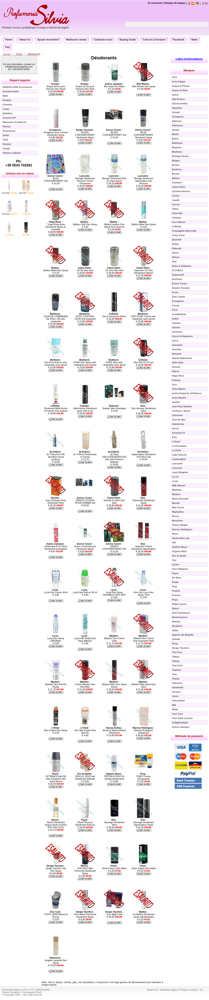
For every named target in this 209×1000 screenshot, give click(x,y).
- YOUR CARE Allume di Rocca (56, 914)
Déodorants (34, 54)
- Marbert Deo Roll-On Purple (55, 684)
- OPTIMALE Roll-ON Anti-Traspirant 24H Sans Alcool (56, 778)
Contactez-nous (103, 39)
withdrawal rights (168, 990)
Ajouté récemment (48, 39)
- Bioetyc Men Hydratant (114, 407)
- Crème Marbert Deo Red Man (85, 684)
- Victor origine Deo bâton (143, 867)
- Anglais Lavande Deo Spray (56, 960)
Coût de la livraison (154, 39)
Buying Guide (127, 39)
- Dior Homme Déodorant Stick (143, 408)
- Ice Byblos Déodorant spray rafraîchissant (143, 914)
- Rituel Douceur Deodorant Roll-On (85, 822)
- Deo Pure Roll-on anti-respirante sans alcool (56, 362)
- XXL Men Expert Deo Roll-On (85, 730)
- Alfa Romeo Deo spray (143, 85)
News (194, 39)
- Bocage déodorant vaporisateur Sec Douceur (143, 180)
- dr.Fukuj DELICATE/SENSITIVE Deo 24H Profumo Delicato (114, 457)
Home (8, 39)
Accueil (6, 54)
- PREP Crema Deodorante (143, 776)
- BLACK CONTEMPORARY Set (114, 132)
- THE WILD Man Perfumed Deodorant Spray (85, 870)
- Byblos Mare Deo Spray (143, 223)
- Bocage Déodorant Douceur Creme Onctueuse (85, 180)
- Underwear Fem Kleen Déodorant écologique (55, 546)
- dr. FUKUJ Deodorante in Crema (85, 454)
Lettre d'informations (189, 58)
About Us (24, 39)
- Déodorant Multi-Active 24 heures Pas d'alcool (55, 408)
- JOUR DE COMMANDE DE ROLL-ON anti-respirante (56, 318)
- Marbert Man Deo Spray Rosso (114, 684)
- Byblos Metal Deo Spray (55, 269)
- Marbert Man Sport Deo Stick (144, 684)
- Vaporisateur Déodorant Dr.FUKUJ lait (143, 454)
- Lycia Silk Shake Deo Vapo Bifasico (85, 638)
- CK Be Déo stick (85, 269)
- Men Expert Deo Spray (55, 729)
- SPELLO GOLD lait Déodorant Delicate (85, 776)
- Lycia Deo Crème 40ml (55, 591)
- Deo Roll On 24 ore (143, 361)
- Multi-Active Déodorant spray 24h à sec (85, 408)
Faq (7, 47)
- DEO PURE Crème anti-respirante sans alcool (143, 316)
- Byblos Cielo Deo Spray (85, 223)
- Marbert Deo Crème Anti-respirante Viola (143, 638)
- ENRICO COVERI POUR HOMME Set (85, 500)
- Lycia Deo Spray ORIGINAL (55, 638)
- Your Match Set (114, 913)
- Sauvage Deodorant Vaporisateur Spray (143, 822)
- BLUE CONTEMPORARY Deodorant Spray (143, 134)
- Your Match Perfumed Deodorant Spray (85, 914)
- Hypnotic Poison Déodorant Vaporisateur (143, 546)
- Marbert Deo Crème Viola (114, 638)
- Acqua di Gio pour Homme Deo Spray (56, 86)
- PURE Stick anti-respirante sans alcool (114, 362)
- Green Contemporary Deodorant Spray (85, 546)
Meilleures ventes (76, 39)
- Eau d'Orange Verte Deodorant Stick (56, 500)
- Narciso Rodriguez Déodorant (143, 730)
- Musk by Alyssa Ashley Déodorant (114, 730)
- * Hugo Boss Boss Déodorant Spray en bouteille (56, 226)
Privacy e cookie (188, 990)
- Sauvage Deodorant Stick (114, 822)
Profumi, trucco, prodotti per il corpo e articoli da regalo (35, 27)
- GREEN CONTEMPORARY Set (114, 546)
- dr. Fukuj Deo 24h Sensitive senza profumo (56, 456)
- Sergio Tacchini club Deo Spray (56, 868)
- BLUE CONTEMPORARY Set (56, 178)
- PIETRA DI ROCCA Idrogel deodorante (114, 776)
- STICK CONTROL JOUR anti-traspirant (85, 316)
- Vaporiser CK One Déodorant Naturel (143, 270)
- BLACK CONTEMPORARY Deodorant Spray (85, 134)
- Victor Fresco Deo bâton (114, 867)
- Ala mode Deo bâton (114, 85)
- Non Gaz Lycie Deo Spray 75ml (144, 592)
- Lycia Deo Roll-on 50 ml (85, 591)
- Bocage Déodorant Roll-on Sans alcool (114, 178)
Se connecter (155, 3)
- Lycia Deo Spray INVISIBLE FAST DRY (114, 592)
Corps (19, 54)
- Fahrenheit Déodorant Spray (143, 500)
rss (201, 990)
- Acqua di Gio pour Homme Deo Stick (85, 86)
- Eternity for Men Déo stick (114, 500)
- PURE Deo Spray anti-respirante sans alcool (85, 362)
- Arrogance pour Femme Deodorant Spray (56, 132)
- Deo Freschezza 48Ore (114, 315)
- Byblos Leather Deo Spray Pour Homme (114, 224)
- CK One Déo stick (114, 269)
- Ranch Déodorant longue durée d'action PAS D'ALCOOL (56, 824)
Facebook (178, 39)
